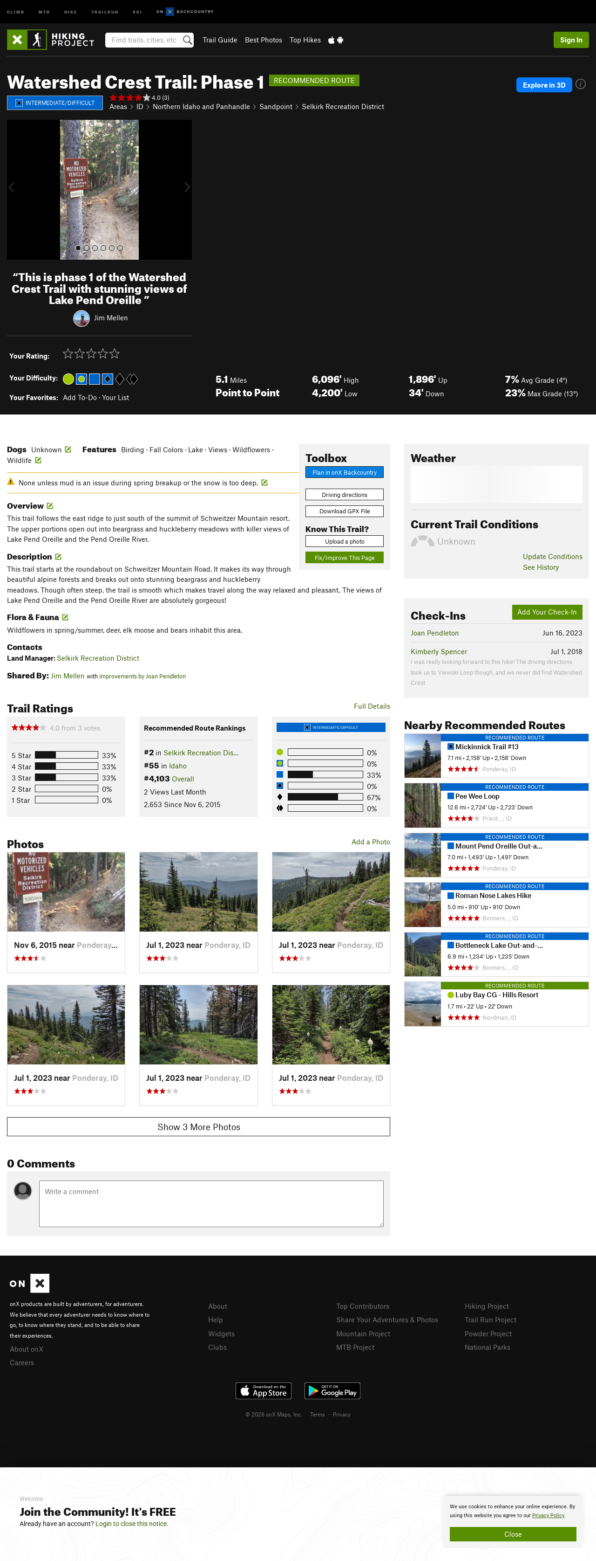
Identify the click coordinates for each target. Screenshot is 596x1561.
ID (139, 106)
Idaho (178, 765)
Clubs (217, 1347)
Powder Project (488, 1333)
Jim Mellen (111, 317)
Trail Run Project (490, 1319)
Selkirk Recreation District (343, 106)
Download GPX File (344, 511)
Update (552, 556)
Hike (70, 11)
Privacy (342, 1414)
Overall (183, 778)
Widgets (221, 1333)
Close (513, 1534)
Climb (16, 11)
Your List (115, 397)
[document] (513, 1521)
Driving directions (344, 494)
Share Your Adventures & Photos (387, 1319)
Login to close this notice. (132, 1523)
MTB (44, 11)
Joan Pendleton (435, 633)
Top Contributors (362, 1306)
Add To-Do (80, 397)
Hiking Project (487, 1306)
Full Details (372, 706)
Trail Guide (220, 39)
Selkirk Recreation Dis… (200, 752)
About (217, 1306)
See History (541, 567)
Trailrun (105, 11)
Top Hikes (305, 39)
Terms (317, 1414)
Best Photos (263, 39)
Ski (137, 11)
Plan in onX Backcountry (344, 472)
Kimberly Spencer (439, 651)
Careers (22, 1362)
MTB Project (355, 1347)
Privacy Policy (548, 1516)
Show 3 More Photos (198, 1126)
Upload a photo (345, 541)
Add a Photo (371, 841)
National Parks (487, 1347)
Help (215, 1319)
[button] (16, 190)
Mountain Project (363, 1333)
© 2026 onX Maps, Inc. (273, 1414)
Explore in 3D (544, 85)
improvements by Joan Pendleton (142, 676)
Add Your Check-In (547, 612)
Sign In (571, 39)
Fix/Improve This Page (345, 557)
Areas (118, 106)
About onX (26, 1349)
